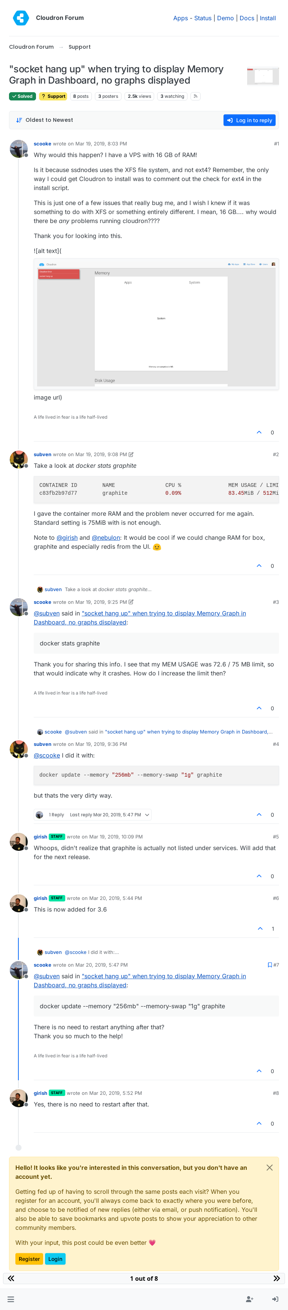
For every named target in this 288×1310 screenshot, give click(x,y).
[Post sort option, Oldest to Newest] (44, 120)
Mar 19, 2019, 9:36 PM (101, 744)
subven (42, 454)
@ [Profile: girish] (67, 537)
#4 (276, 744)
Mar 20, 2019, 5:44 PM (115, 898)
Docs (247, 18)
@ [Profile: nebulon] (106, 537)
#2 (276, 454)
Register (29, 1259)
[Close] (270, 1167)
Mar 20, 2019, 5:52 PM (115, 1093)
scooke (42, 144)
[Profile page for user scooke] (19, 149)
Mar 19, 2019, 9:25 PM (101, 602)
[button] (10, 1299)
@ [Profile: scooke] (47, 755)
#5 (276, 837)
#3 (276, 602)
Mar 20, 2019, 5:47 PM (101, 965)
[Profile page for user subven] (19, 460)
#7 (276, 965)
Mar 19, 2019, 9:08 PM (101, 454)
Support (53, 96)
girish (40, 837)
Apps (180, 18)
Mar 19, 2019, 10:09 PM (116, 837)
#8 (276, 1093)
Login (55, 1259)
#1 (276, 144)
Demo (225, 18)
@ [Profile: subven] (47, 613)
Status (203, 18)
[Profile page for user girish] (19, 842)
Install (268, 18)
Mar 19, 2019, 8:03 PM (101, 144)
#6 (276, 898)
